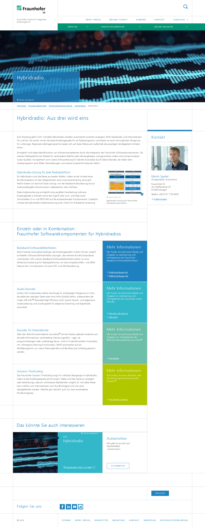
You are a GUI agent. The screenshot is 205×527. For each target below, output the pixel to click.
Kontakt (159, 20)
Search (185, 6)
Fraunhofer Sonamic (118, 399)
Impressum (150, 520)
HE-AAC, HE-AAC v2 (118, 313)
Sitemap (66, 520)
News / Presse (93, 20)
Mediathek (118, 520)
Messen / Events (118, 20)
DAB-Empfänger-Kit (118, 272)
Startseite (21, 106)
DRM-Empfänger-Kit (118, 276)
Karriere (141, 20)
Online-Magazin (163, 27)
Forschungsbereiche (113, 27)
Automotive (80, 106)
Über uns (72, 27)
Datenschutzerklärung (174, 520)
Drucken (160, 493)
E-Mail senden (160, 199)
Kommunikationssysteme (60, 106)
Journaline (114, 358)
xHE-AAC (113, 317)
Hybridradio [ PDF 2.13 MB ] (79, 467)
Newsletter (101, 520)
